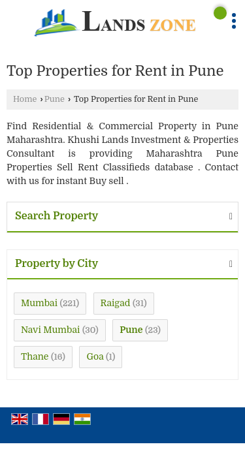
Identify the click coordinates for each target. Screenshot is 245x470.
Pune (54, 99)
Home (25, 99)
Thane (34, 356)
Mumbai (39, 303)
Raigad (116, 303)
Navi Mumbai (50, 329)
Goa (94, 356)
